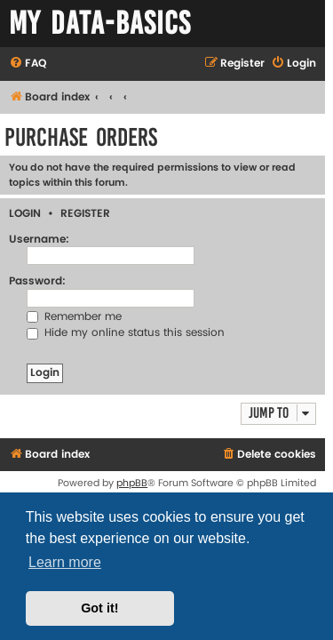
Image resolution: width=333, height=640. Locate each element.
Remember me (74, 316)
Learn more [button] (64, 562)
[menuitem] (27, 64)
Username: (39, 239)
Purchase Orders (80, 137)
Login (25, 213)
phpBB (131, 483)
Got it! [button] (99, 608)
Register (85, 213)
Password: (37, 281)
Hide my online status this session (126, 332)
